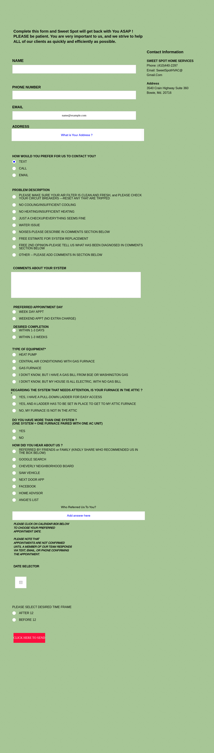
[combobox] (77, 135)
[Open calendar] (20, 582)
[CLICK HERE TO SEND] (29, 638)
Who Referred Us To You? (78, 507)
